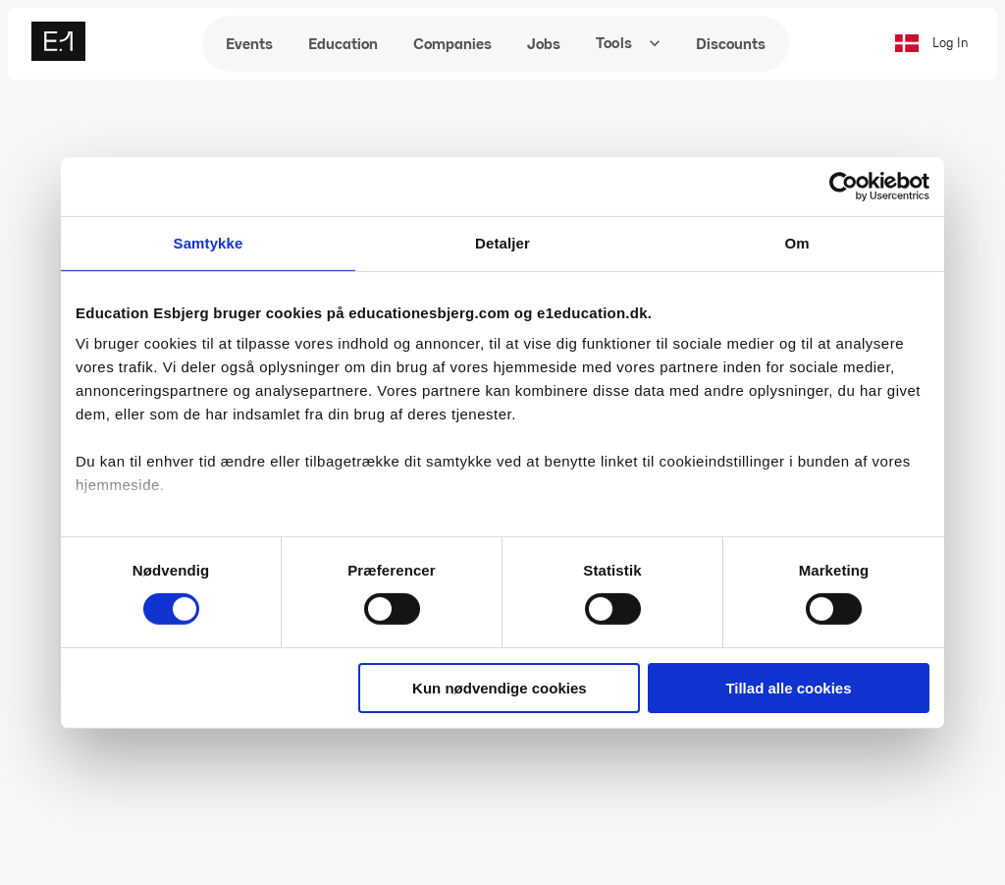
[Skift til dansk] (906, 43)
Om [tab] (796, 242)
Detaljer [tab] (502, 242)
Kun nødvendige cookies (499, 688)
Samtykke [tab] (208, 242)
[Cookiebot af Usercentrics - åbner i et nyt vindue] (843, 185)
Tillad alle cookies (788, 688)
